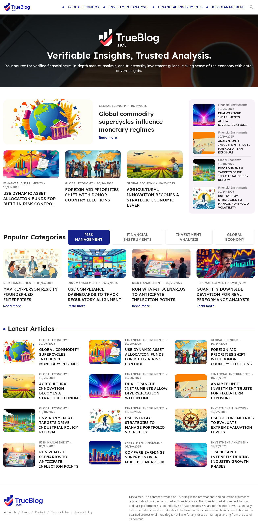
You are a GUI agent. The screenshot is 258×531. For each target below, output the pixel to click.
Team (25, 512)
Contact (40, 512)
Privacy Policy (83, 512)
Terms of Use (60, 512)
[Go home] (17, 7)
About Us (10, 512)
